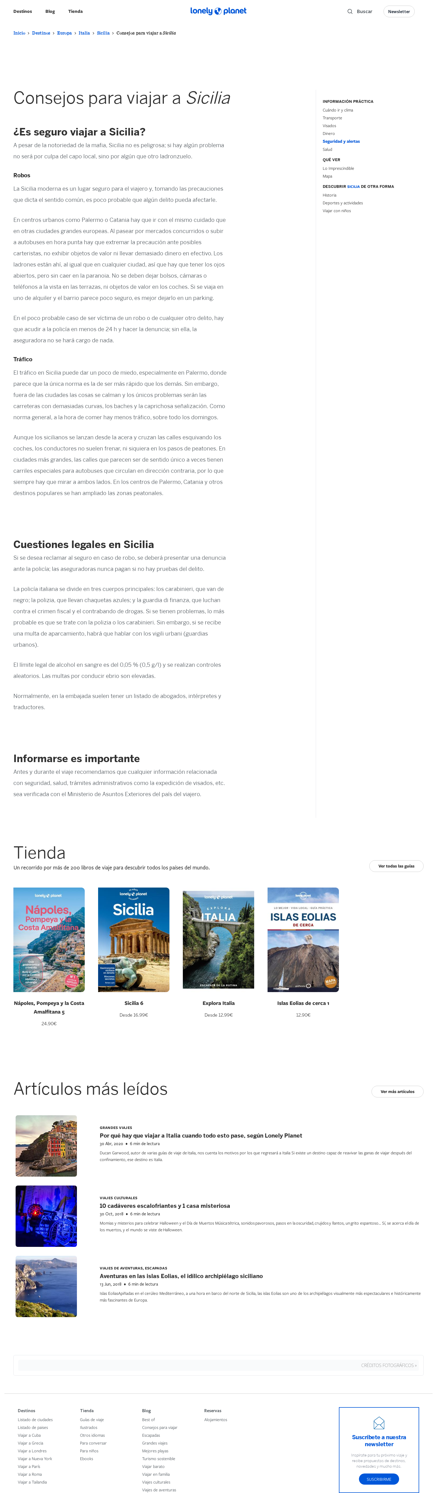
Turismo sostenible (158, 1458)
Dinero (329, 133)
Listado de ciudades (35, 1419)
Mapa (327, 176)
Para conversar (93, 1443)
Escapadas (151, 1435)
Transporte (332, 117)
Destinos (22, 11)
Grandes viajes (154, 1443)
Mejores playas (155, 1450)
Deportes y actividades (343, 202)
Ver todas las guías (396, 866)
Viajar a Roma (30, 1474)
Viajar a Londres (32, 1450)
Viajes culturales (156, 1482)
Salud (327, 149)
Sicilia (103, 33)
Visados (329, 125)
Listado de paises (33, 1427)
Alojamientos (215, 1419)
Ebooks (86, 1458)
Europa (64, 33)
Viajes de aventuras (159, 1489)
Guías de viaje (92, 1419)
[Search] (360, 11)
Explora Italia (219, 1003)
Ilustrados (88, 1427)
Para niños (89, 1450)
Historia (329, 195)
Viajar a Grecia (30, 1443)
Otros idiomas (92, 1435)
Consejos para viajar (160, 1427)
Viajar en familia (156, 1474)
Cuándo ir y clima (338, 110)
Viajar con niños (337, 210)
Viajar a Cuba (29, 1435)
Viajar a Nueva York (35, 1458)
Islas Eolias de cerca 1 (303, 1003)
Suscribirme (379, 1479)
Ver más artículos (397, 1091)
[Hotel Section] (364, 257)
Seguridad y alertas (341, 141)
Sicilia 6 (134, 1003)
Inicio (19, 33)
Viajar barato (153, 1466)
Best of (148, 1419)
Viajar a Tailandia (32, 1482)
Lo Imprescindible (338, 168)
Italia (84, 33)
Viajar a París (29, 1466)
